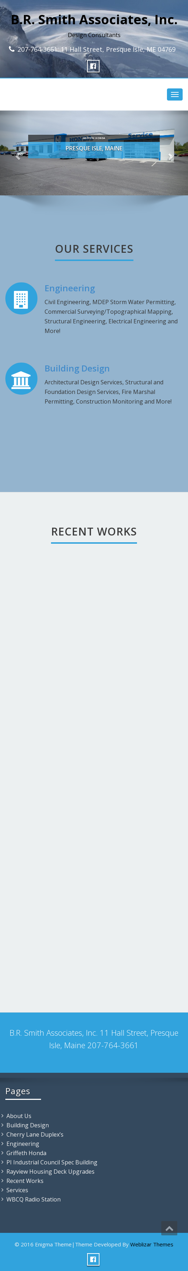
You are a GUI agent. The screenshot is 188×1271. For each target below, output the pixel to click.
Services (17, 1190)
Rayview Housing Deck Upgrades (50, 1171)
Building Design (77, 368)
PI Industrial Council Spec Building (51, 1162)
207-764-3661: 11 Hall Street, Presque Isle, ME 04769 (96, 49)
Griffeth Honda (26, 1153)
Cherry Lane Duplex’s (34, 1134)
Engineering (70, 288)
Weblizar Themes (151, 1244)
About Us (18, 1116)
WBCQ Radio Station (33, 1199)
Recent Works (25, 1181)
